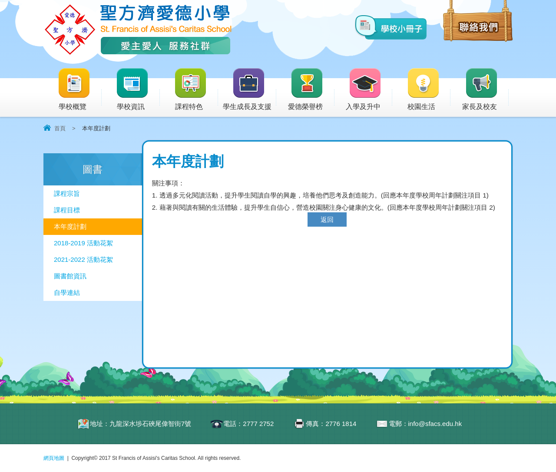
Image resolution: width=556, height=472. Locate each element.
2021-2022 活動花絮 (83, 259)
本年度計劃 (70, 226)
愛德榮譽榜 (306, 89)
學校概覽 (79, 89)
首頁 (60, 128)
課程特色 (196, 89)
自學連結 (67, 292)
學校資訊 (137, 89)
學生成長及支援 (249, 89)
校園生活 (428, 89)
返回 (327, 219)
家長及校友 (485, 89)
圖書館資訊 (70, 276)
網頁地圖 (53, 458)
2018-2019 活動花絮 (83, 243)
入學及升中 (369, 89)
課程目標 (67, 210)
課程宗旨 (67, 193)
